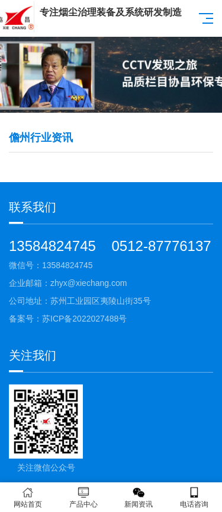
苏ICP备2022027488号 (84, 318)
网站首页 (28, 497)
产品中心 (83, 497)
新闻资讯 (139, 497)
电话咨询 (194, 497)
